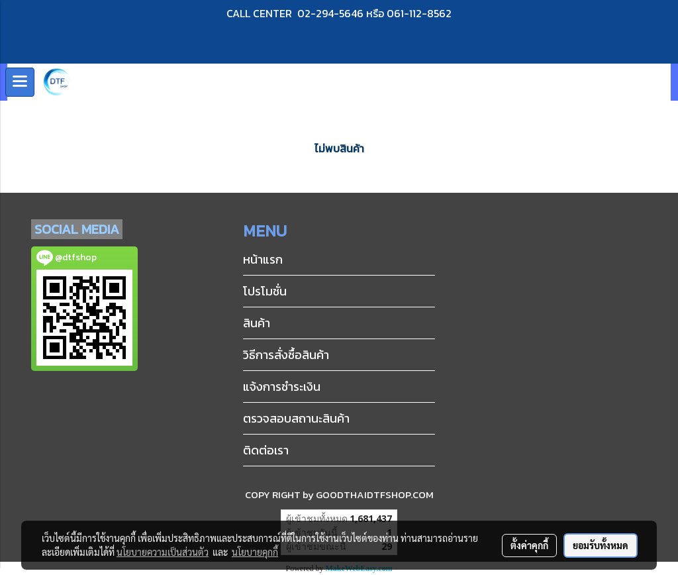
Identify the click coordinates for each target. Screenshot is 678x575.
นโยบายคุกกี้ (255, 552)
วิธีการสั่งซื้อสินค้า (286, 355)
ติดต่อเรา (266, 450)
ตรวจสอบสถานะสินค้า (296, 418)
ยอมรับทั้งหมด (600, 545)
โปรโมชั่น (265, 291)
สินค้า (256, 323)
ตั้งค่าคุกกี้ (529, 545)
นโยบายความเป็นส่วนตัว (163, 552)
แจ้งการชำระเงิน (281, 386)
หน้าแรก (263, 259)
